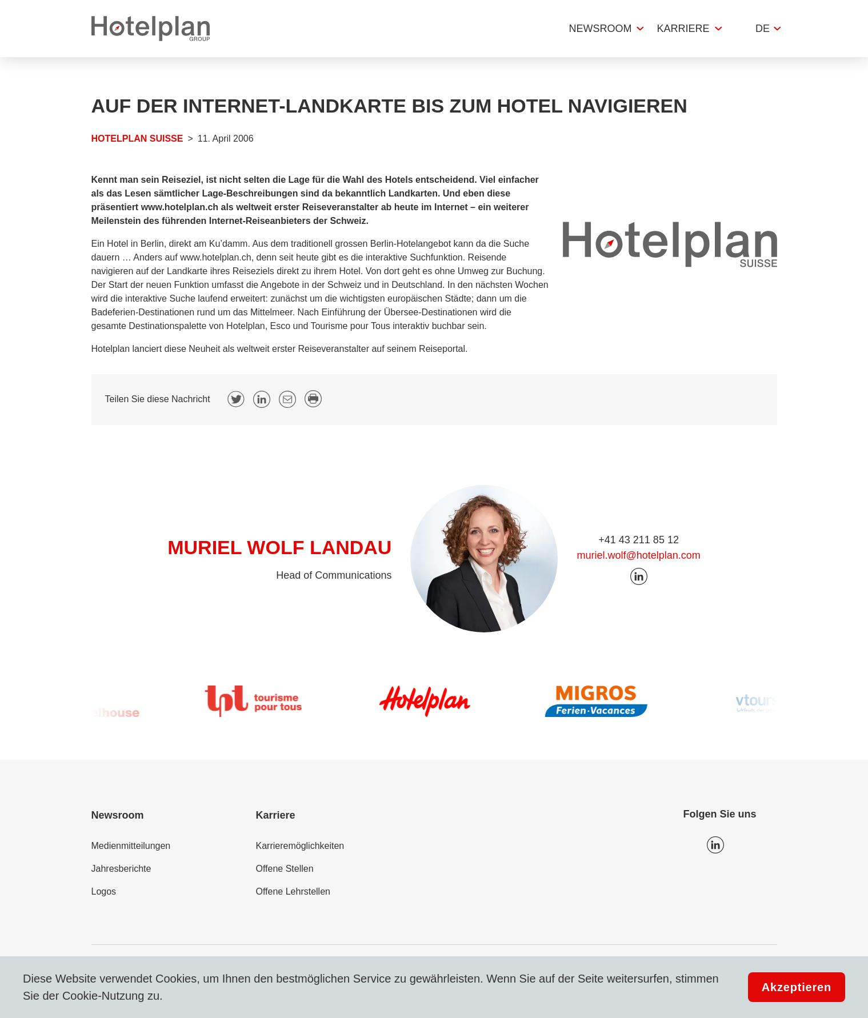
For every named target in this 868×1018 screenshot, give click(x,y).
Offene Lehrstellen (293, 891)
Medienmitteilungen (131, 846)
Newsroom (600, 28)
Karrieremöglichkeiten (300, 846)
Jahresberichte (121, 868)
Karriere (683, 28)
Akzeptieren (796, 987)
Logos (104, 891)
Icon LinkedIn (715, 844)
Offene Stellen (285, 868)
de (762, 28)
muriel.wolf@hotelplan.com (638, 555)
